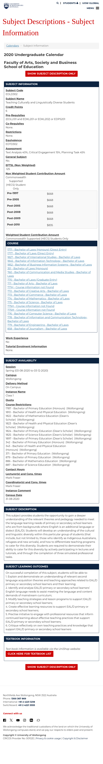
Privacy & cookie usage (48, 738)
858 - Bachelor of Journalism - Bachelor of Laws (37, 328)
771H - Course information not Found (30, 287)
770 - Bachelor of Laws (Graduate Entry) (32, 279)
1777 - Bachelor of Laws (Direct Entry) (30, 253)
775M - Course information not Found (31, 309)
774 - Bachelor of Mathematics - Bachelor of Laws (38, 298)
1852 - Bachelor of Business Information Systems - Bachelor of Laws (49, 264)
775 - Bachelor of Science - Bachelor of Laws (35, 302)
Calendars (12, 45)
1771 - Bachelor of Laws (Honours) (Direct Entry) (36, 249)
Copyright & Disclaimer (75, 738)
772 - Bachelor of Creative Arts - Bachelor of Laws (38, 291)
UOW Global (90, 3)
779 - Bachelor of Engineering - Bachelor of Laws (38, 324)
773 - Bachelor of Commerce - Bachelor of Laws (37, 294)
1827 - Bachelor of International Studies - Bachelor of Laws (43, 257)
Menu (93, 8)
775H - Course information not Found (30, 306)
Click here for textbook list (29, 653)
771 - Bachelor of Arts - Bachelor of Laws (32, 283)
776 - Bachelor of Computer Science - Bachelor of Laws (41, 313)
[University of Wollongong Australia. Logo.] (13, 6)
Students (70, 3)
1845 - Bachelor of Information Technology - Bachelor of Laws (45, 260)
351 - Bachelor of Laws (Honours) (27, 268)
